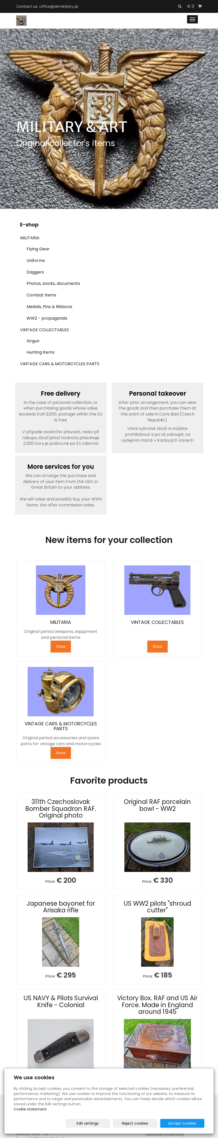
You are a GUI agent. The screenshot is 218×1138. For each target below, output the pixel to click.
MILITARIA (29, 238)
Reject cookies (142, 1123)
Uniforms (36, 261)
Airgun (33, 341)
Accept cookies (185, 1123)
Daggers (35, 272)
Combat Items (41, 295)
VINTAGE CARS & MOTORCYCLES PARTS (59, 364)
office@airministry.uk (58, 6)
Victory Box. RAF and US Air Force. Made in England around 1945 (157, 1005)
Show (61, 646)
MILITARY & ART (71, 127)
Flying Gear (38, 249)
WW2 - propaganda (47, 318)
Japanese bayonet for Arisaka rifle (61, 906)
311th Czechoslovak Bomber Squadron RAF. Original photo (60, 808)
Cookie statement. (30, 1109)
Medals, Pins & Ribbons (49, 307)
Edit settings (99, 1123)
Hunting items (40, 352)
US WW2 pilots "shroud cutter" (157, 906)
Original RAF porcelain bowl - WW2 (157, 805)
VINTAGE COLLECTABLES (44, 330)
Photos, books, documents (53, 283)
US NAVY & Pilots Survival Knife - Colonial (60, 1001)
